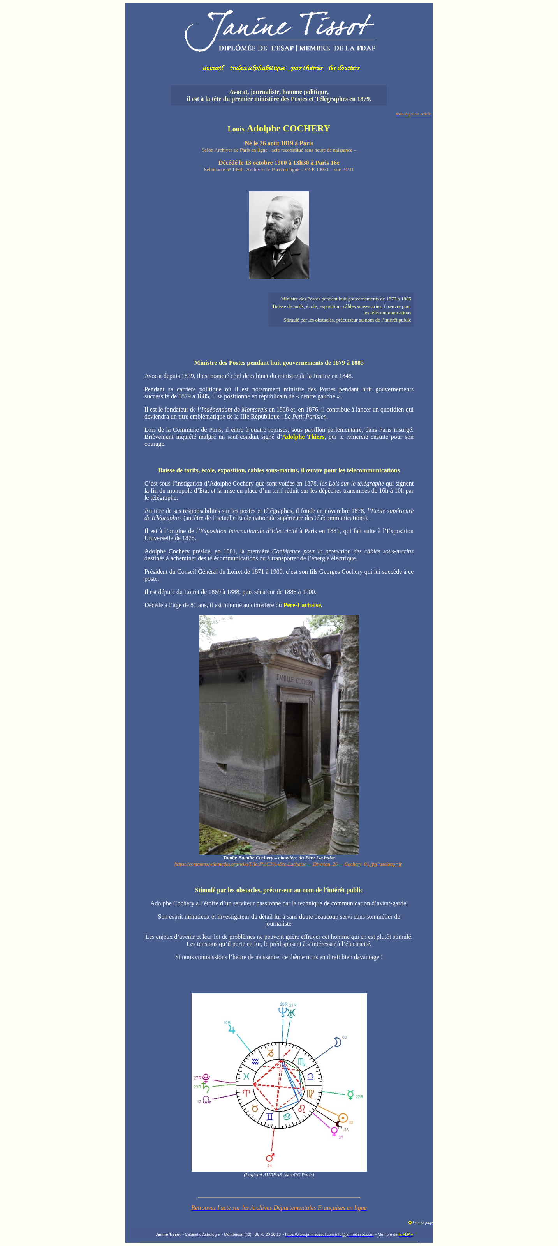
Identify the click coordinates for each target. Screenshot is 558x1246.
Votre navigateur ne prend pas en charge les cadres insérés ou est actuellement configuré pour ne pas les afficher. (279, 41)
